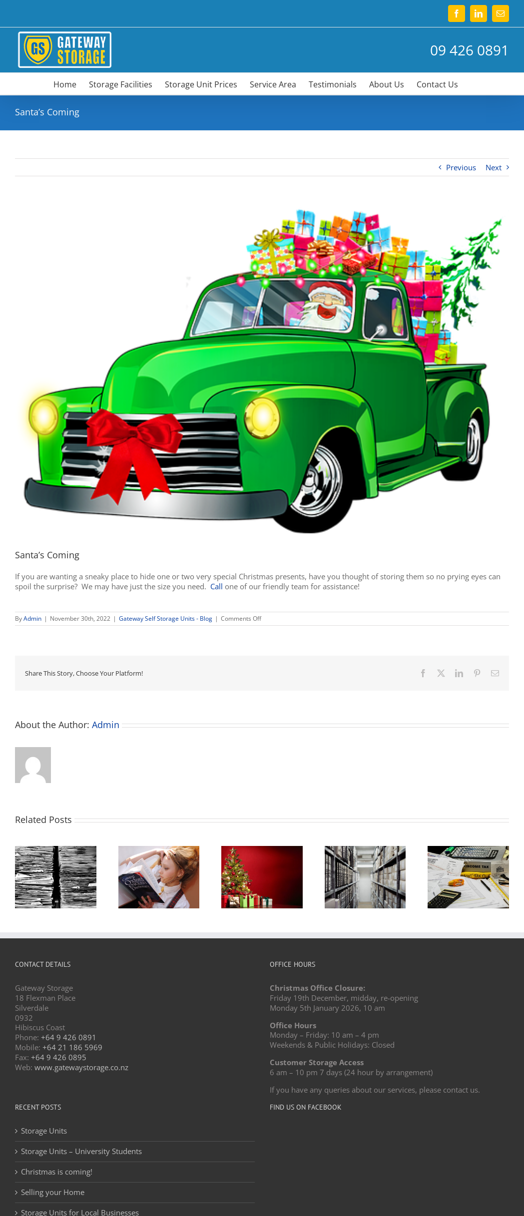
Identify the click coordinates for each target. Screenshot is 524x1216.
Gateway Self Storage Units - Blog (165, 618)
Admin (32, 618)
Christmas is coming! (56, 1172)
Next (494, 167)
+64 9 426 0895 (58, 1057)
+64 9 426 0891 (68, 1037)
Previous (461, 167)
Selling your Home (52, 1192)
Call (216, 586)
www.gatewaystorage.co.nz (81, 1067)
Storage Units (44, 1131)
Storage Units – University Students (81, 1151)
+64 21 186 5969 (72, 1047)
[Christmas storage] (262, 369)
